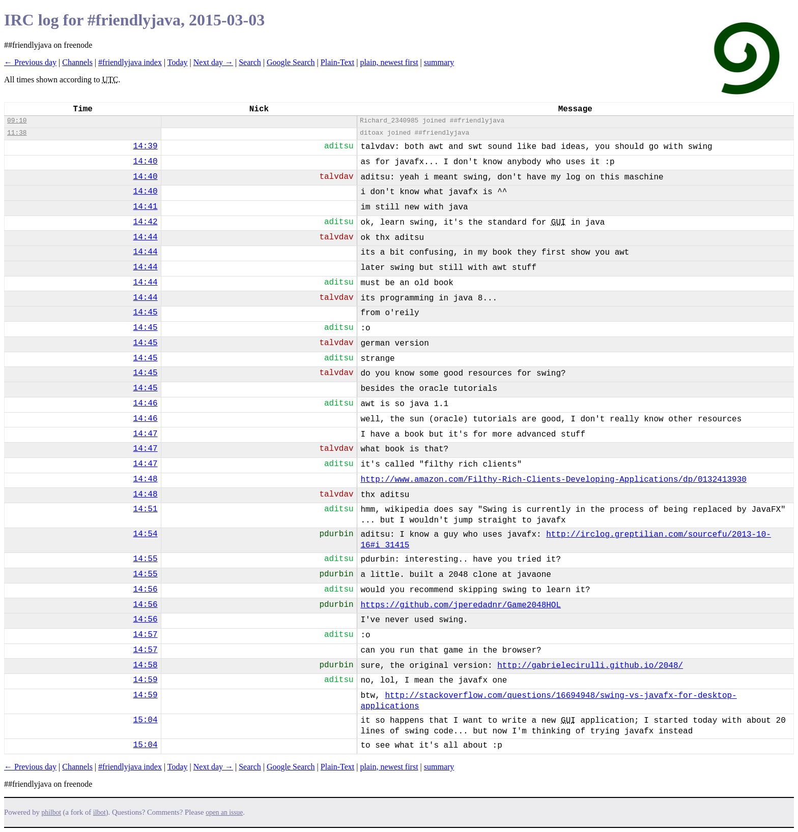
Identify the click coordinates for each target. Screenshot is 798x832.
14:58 (145, 665)
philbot (51, 812)
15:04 (145, 720)
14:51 (145, 509)
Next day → (213, 62)
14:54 (145, 534)
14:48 (145, 479)
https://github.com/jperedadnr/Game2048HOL (460, 605)
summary (439, 62)
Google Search (291, 62)
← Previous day (30, 62)
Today (177, 62)
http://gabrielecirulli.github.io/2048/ (590, 665)
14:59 (145, 680)
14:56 (145, 589)
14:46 (145, 403)
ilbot (99, 812)
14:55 (145, 559)
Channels (77, 62)
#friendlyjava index (130, 62)
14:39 (145, 146)
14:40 (145, 161)
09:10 (16, 121)
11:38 (16, 133)
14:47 (145, 434)
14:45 (145, 312)
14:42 (145, 222)
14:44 (145, 237)
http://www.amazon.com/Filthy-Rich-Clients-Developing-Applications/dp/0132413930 (553, 479)
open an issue (224, 812)
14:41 (145, 206)
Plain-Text (337, 62)
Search (250, 62)
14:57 (145, 634)
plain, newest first (389, 62)
